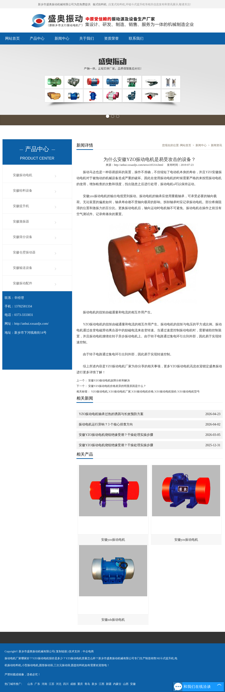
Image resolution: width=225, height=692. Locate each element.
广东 (37, 684)
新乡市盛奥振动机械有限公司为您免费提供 (64, 4)
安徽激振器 (21, 221)
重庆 (80, 684)
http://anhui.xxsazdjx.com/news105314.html (138, 164)
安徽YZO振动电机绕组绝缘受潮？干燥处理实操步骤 (116, 435)
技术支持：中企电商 (81, 651)
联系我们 (136, 38)
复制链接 (61, 651)
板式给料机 (100, 4)
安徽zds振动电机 (113, 619)
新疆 (108, 684)
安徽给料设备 (22, 190)
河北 (58, 684)
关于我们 (86, 38)
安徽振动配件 (22, 283)
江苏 (51, 684)
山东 (30, 684)
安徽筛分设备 (22, 237)
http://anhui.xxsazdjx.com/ (31, 323)
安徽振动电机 (22, 175)
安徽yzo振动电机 (113, 539)
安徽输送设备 (22, 268)
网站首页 (12, 38)
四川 (66, 684)
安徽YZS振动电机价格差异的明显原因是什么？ (117, 386)
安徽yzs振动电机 (186, 539)
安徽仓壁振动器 (24, 252)
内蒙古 (117, 684)
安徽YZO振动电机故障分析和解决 (109, 380)
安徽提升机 (21, 206)
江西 (101, 684)
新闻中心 (62, 38)
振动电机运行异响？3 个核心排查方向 (106, 424)
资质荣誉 (111, 38)
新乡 (94, 684)
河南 (44, 684)
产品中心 (37, 38)
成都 (73, 684)
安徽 (133, 684)
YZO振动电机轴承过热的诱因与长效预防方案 (111, 414)
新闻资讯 (216, 145)
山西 (126, 684)
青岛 (87, 684)
